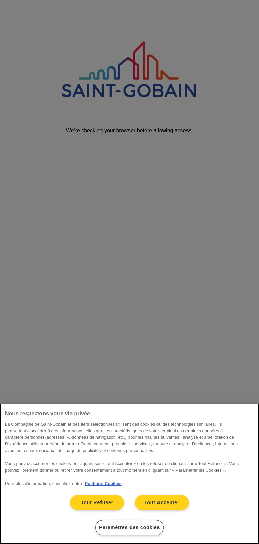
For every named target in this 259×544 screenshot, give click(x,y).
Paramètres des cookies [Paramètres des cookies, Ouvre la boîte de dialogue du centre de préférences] (129, 527)
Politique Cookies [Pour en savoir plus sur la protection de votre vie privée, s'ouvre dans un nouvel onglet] (103, 483)
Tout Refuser (97, 502)
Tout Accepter (162, 502)
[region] (129, 474)
